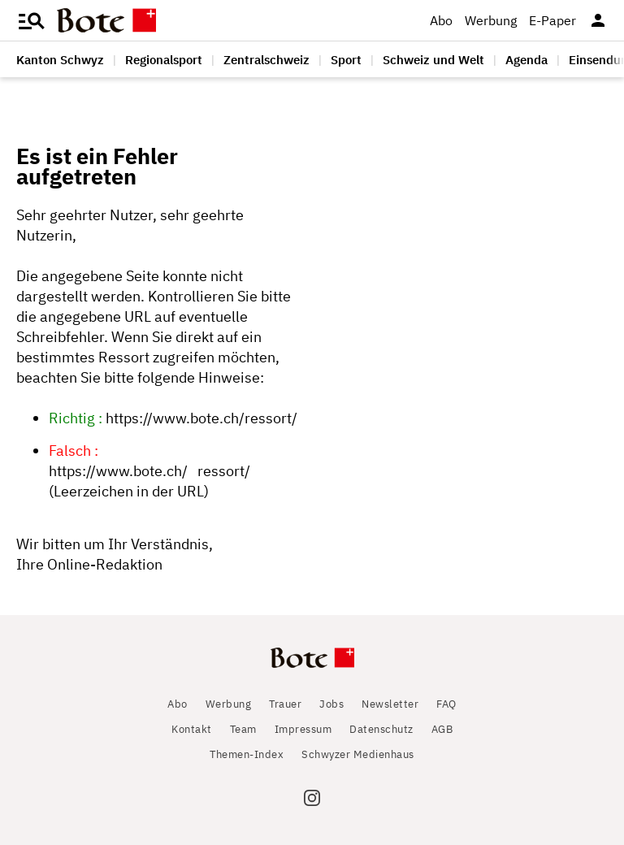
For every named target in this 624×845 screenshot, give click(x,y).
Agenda (526, 59)
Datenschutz (381, 729)
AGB (442, 729)
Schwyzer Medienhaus (357, 754)
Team (243, 729)
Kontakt (191, 729)
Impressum (303, 729)
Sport (346, 59)
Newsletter (390, 704)
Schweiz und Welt (433, 59)
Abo (441, 20)
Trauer (285, 704)
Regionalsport (163, 59)
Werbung (491, 20)
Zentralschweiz (266, 59)
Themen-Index (247, 754)
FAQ (446, 704)
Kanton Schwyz (60, 59)
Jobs (331, 704)
